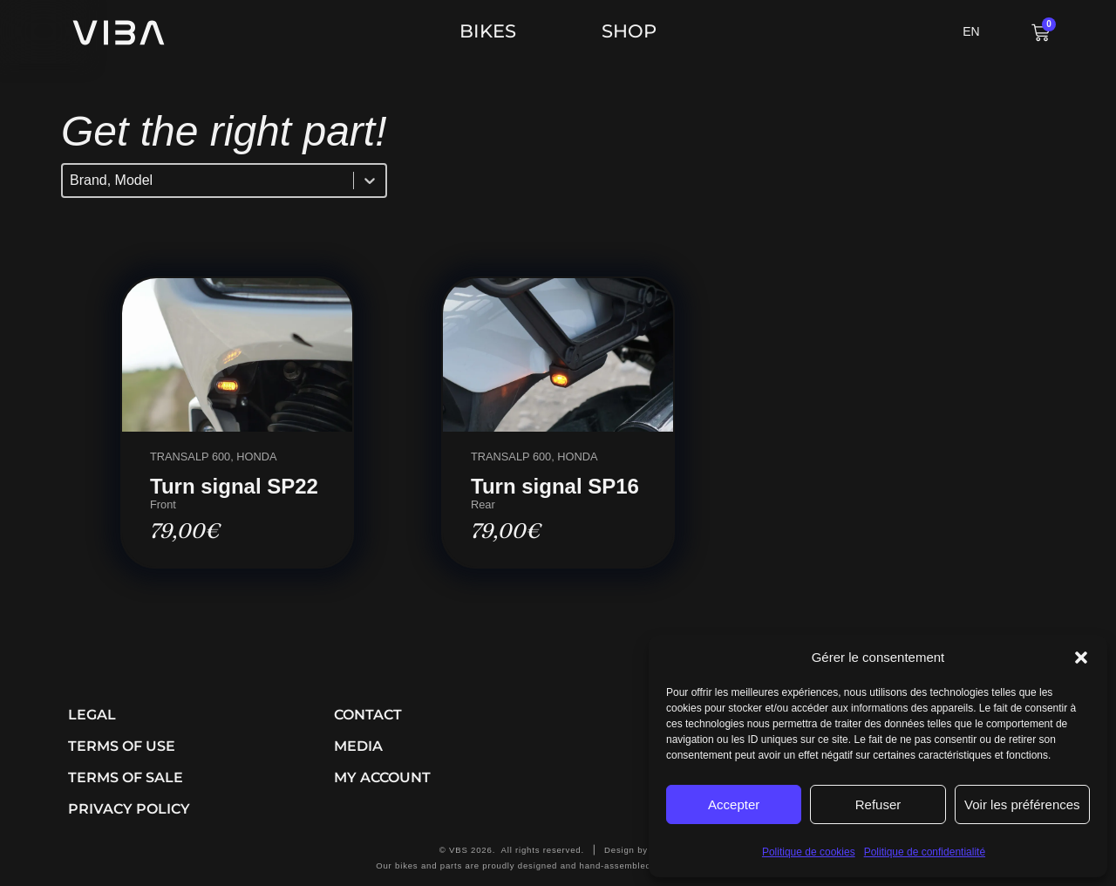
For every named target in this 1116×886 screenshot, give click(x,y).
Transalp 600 (190, 456)
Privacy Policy (129, 809)
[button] (1081, 657)
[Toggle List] (369, 180)
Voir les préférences (1022, 804)
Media (358, 746)
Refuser (878, 804)
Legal (92, 714)
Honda (256, 456)
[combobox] (208, 180)
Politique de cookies (808, 852)
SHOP (629, 31)
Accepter (733, 804)
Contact (368, 714)
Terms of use (121, 746)
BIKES (492, 31)
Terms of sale (125, 777)
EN (971, 31)
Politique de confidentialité (924, 852)
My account (382, 777)
